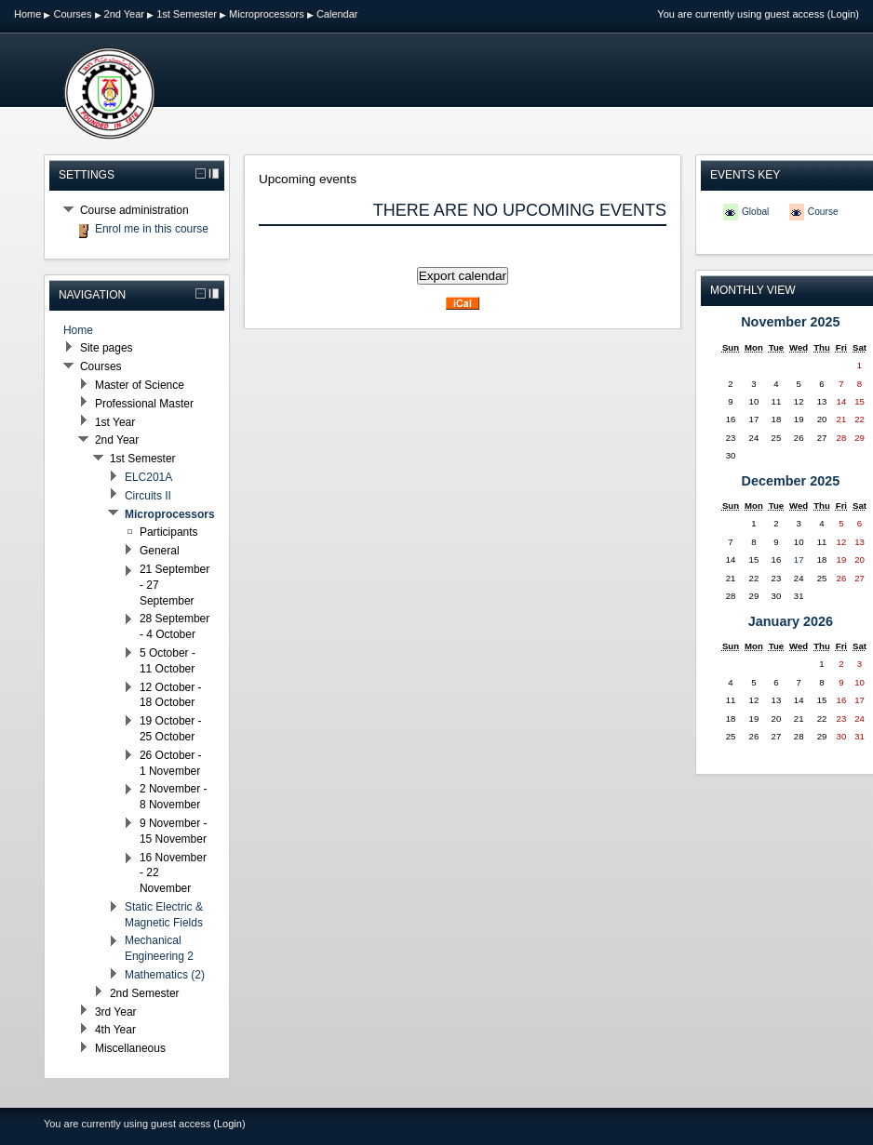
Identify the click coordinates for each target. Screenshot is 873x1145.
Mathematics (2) (165, 974)
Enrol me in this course (151, 228)
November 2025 (790, 321)
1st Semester (186, 14)
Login (842, 14)
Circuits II (148, 495)
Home (27, 14)
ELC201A (148, 477)
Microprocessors (266, 14)
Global (755, 211)
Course (823, 211)
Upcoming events (307, 179)
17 (799, 559)
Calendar (337, 14)
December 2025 (791, 480)
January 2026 (790, 621)
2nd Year (124, 14)
